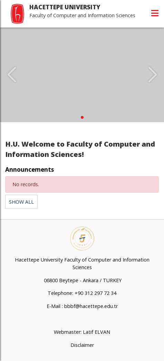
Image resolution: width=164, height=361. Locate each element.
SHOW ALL (21, 202)
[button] (82, 117)
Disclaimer (82, 345)
